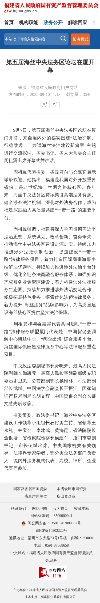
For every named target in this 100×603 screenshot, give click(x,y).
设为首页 (60, 509)
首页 (9, 22)
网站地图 (39, 509)
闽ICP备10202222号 (51, 531)
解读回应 (77, 22)
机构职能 (28, 22)
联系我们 (18, 509)
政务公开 (53, 22)
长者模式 (81, 39)
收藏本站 (81, 509)
